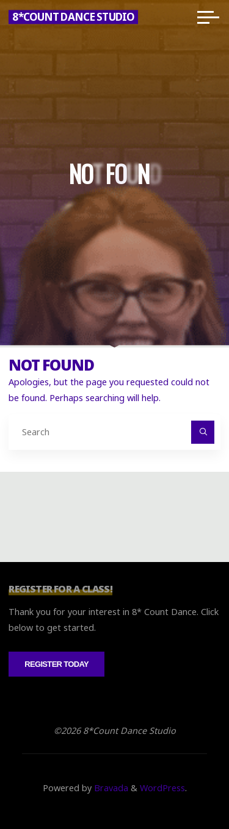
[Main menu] (208, 17)
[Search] (202, 432)
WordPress (162, 788)
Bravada (110, 788)
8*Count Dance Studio (73, 17)
